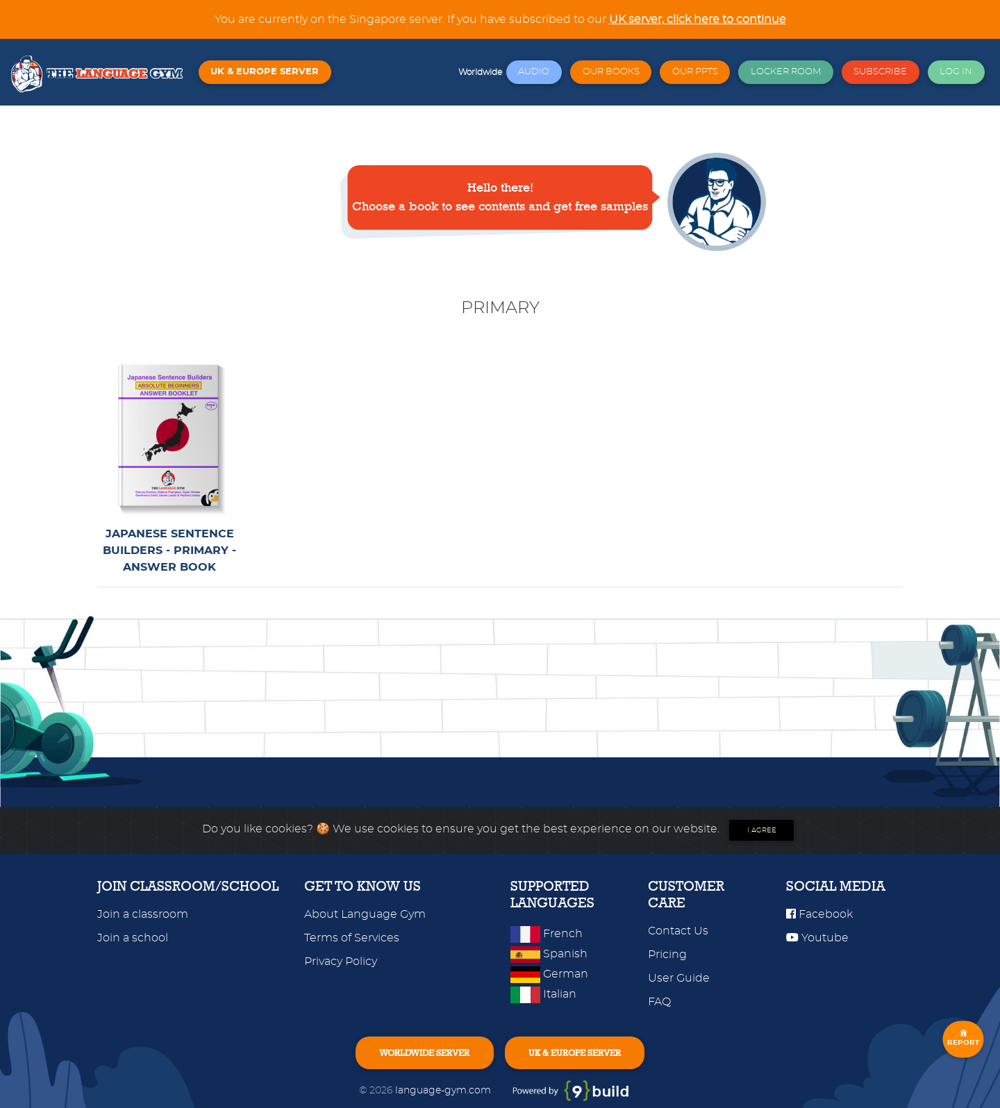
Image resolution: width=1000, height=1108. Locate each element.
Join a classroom (142, 914)
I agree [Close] (761, 830)
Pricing (667, 954)
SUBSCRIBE (880, 71)
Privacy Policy (340, 961)
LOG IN (956, 71)
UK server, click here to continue (697, 19)
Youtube (817, 937)
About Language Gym (365, 914)
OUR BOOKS (611, 71)
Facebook (819, 914)
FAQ (659, 1001)
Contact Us (678, 931)
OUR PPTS (695, 71)
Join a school (132, 937)
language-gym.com (444, 1090)
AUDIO (533, 71)
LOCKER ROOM (786, 71)
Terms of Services (351, 937)
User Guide (679, 978)
